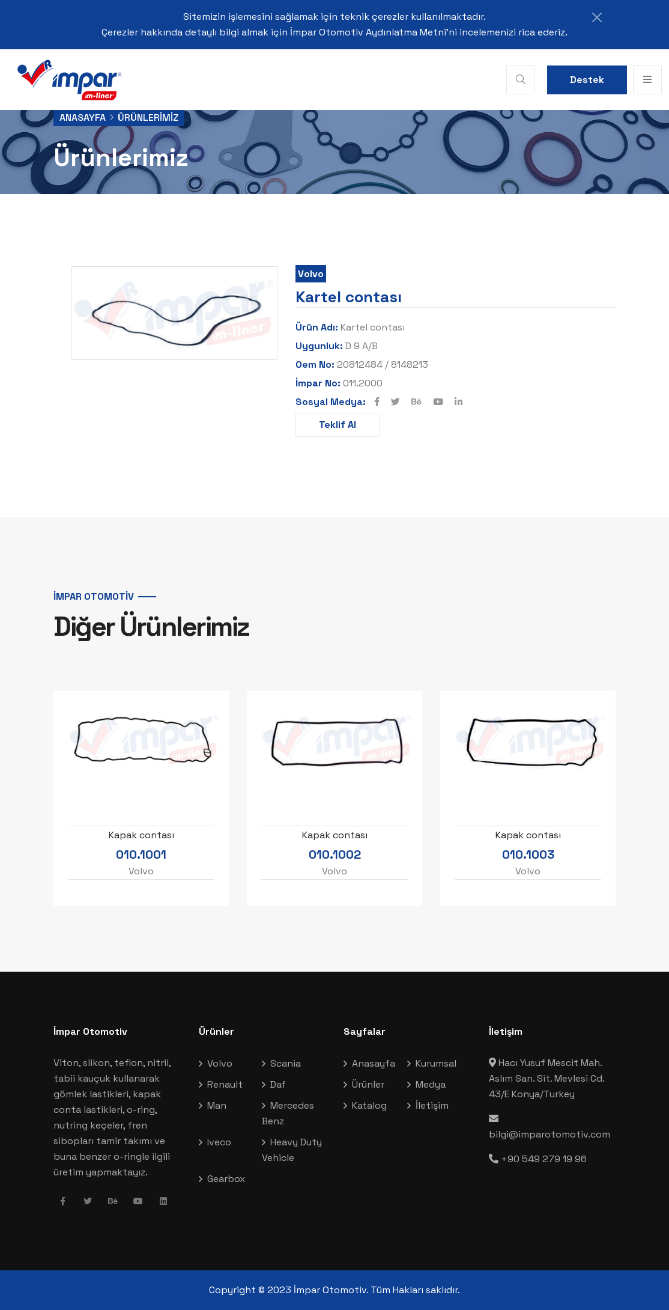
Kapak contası (141, 835)
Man (216, 1105)
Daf (278, 1084)
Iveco (219, 1142)
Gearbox (226, 1178)
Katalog (369, 1105)
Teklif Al (337, 424)
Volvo (311, 273)
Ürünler (368, 1084)
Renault (225, 1084)
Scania (285, 1063)
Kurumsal (436, 1063)
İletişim (432, 1105)
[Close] (597, 17)
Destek (587, 79)
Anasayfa (82, 117)
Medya (431, 1084)
